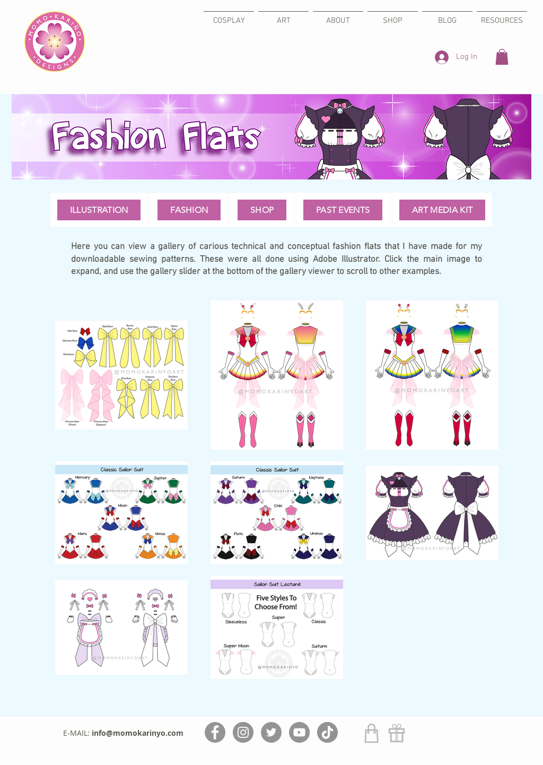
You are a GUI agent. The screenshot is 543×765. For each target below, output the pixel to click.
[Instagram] (243, 732)
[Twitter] (271, 732)
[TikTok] (327, 732)
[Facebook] (215, 732)
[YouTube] (299, 732)
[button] (502, 57)
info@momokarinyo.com (137, 733)
